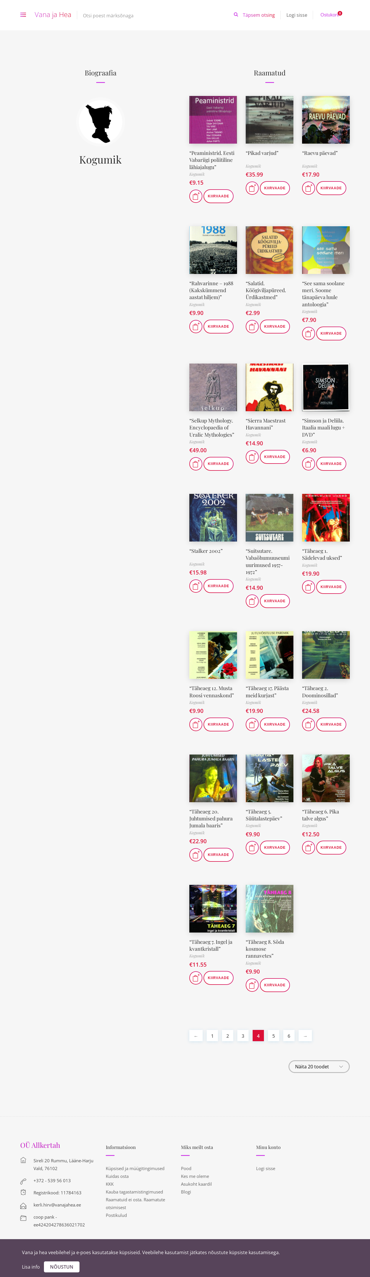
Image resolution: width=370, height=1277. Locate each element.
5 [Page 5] (273, 1029)
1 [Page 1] (212, 1029)
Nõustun (61, 1267)
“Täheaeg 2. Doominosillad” (320, 687)
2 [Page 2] (227, 1029)
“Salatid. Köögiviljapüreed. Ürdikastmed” (266, 289)
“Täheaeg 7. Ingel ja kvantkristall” (211, 939)
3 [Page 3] (243, 1029)
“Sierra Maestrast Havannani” (266, 421)
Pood (186, 1162)
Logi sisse (296, 15)
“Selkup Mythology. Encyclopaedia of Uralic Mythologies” (212, 425)
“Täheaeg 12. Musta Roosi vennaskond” (211, 687)
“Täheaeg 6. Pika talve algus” (321, 810)
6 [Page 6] (289, 1029)
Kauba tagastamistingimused (134, 1185)
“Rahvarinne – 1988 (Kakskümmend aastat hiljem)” (211, 289)
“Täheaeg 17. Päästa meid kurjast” (268, 687)
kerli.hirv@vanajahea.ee (57, 1198)
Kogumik (100, 159)
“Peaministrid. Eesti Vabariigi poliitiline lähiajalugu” (212, 159)
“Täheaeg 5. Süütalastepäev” (264, 810)
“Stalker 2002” (206, 547)
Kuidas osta (117, 1170)
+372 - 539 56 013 (52, 1174)
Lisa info (31, 1267)
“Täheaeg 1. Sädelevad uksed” (322, 551)
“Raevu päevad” (320, 152)
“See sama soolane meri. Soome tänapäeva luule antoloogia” (323, 292)
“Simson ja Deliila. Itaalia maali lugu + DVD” (323, 425)
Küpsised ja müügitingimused (135, 1162)
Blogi (186, 1185)
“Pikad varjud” (262, 152)
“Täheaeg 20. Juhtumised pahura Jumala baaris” (211, 813)
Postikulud (116, 1209)
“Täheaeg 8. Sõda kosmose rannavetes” (265, 943)
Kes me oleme (195, 1170)
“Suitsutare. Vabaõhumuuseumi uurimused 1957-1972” (268, 557)
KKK (110, 1177)
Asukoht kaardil (196, 1177)
